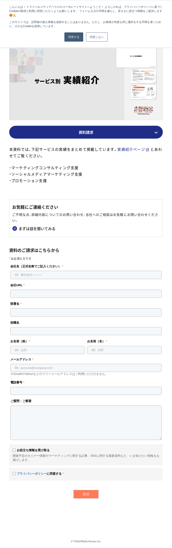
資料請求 (86, 132)
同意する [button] (73, 37)
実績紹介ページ (131, 149)
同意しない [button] (97, 37)
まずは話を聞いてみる (33, 228)
